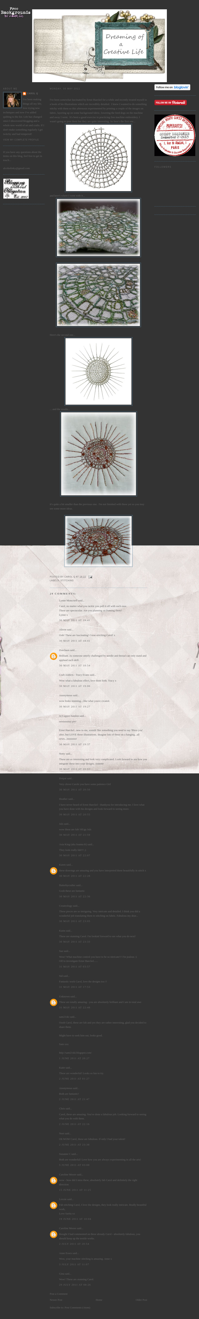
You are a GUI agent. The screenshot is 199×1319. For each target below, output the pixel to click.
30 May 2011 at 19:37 (74, 744)
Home (99, 1299)
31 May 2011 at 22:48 (74, 1007)
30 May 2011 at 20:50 (74, 789)
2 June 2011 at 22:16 (74, 1124)
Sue (61, 951)
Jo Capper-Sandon (69, 715)
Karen (62, 864)
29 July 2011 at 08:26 (75, 1284)
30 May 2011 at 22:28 (74, 875)
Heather (63, 798)
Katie (62, 1067)
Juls (61, 823)
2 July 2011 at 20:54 (74, 1243)
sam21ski (64, 1016)
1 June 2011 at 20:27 (74, 1058)
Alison (62, 629)
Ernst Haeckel (94, 99)
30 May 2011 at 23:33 (74, 941)
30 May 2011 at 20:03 (74, 769)
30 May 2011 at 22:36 (74, 896)
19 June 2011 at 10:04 (75, 1218)
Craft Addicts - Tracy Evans (74, 674)
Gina (61, 1273)
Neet (61, 1133)
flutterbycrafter (67, 885)
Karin (62, 930)
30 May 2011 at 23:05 (74, 921)
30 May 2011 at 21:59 (74, 834)
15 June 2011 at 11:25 (75, 1189)
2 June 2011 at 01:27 (74, 1078)
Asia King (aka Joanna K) (73, 844)
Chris (62, 1108)
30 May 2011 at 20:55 (74, 814)
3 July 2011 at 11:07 (74, 1264)
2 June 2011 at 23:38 (74, 1144)
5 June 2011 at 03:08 (74, 1164)
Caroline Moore (67, 1174)
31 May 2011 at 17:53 (74, 986)
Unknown (64, 996)
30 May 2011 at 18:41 (74, 620)
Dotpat (62, 778)
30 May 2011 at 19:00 (74, 686)
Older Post (141, 1299)
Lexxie (63, 1199)
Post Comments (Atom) (77, 1307)
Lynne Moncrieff (68, 600)
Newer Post (56, 1299)
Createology (65, 905)
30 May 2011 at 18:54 (74, 665)
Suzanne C (65, 1153)
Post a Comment (59, 1293)
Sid (61, 975)
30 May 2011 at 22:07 (74, 855)
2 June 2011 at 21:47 (74, 1099)
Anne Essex (65, 1253)
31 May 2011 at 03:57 (74, 966)
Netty (62, 753)
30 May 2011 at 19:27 (74, 706)
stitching (67, 580)
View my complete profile (21, 140)
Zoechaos (64, 650)
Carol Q (32, 93)
